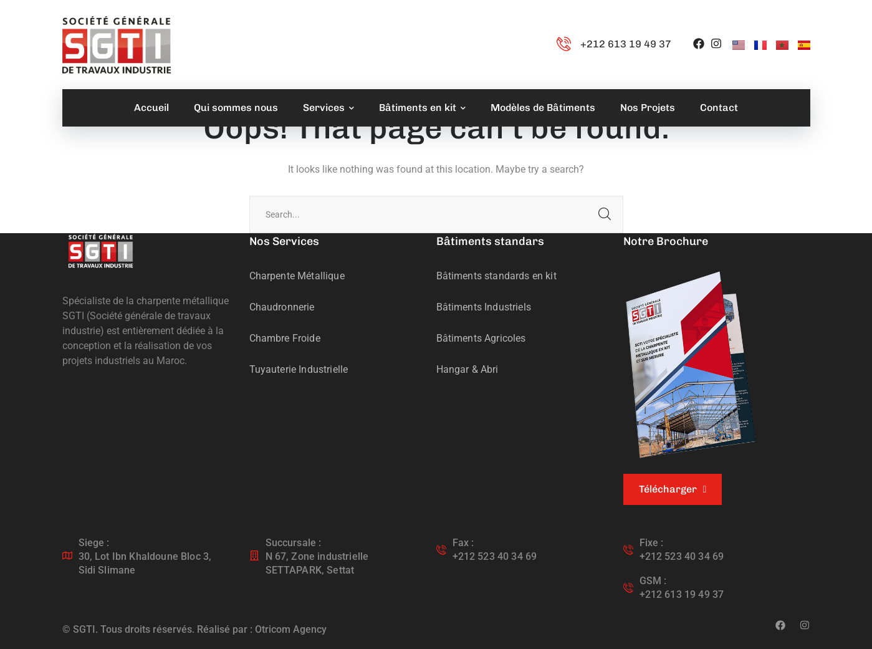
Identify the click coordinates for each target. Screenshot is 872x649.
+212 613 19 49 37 (625, 44)
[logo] (100, 250)
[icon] (698, 44)
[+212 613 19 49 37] (564, 44)
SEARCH (604, 214)
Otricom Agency (291, 629)
